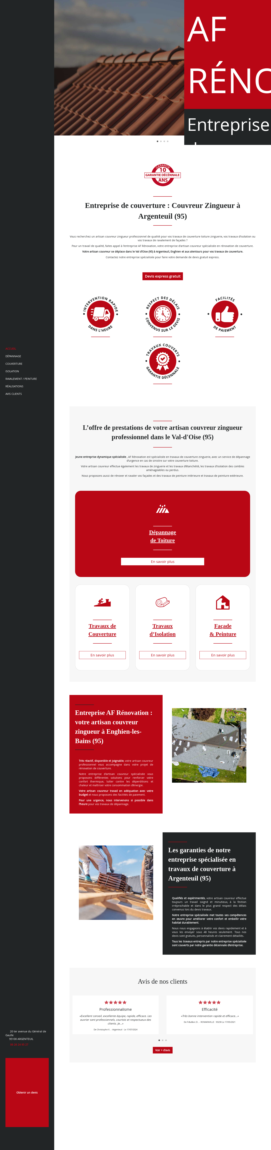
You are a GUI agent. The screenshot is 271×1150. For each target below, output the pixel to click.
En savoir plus (162, 561)
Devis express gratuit (162, 276)
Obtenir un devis (27, 1092)
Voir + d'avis (162, 1050)
